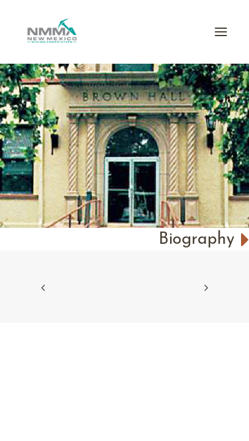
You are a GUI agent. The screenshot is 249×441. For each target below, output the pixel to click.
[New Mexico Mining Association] (52, 32)
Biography (203, 240)
